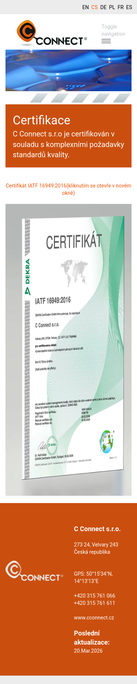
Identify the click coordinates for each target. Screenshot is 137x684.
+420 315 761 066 (94, 596)
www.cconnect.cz (94, 618)
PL (112, 7)
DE (103, 7)
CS (94, 7)
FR (120, 7)
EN (85, 7)
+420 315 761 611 (94, 603)
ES (129, 7)
